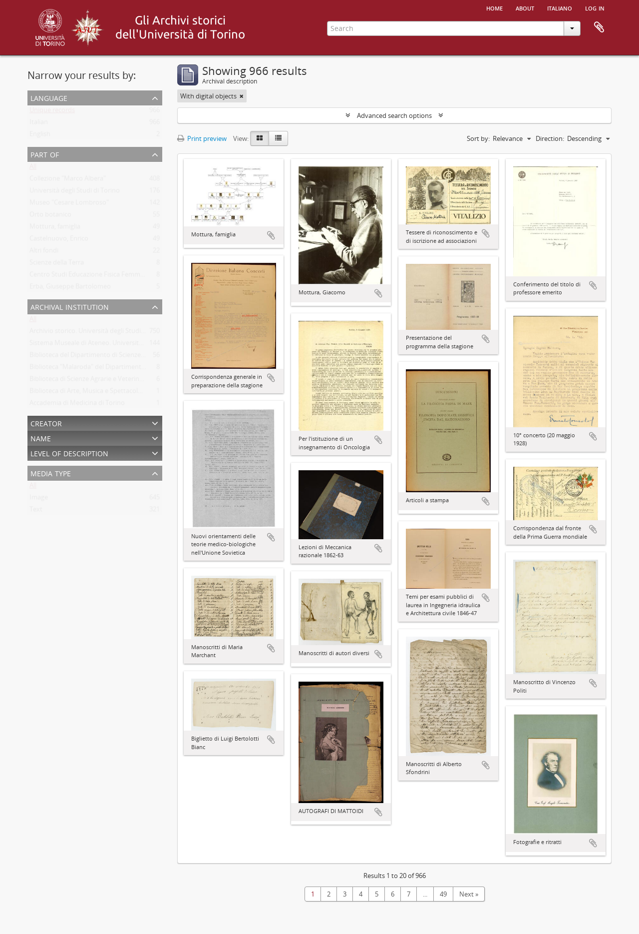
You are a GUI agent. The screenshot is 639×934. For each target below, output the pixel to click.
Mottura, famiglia (54, 228)
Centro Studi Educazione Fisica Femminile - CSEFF (102, 276)
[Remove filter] (242, 96)
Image (38, 499)
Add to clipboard (271, 235)
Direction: (550, 138)
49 (443, 894)
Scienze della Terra (56, 264)
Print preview (202, 138)
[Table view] (278, 138)
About (525, 7)
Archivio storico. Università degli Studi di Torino (99, 332)
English (39, 135)
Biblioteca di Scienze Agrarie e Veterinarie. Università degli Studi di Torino (136, 380)
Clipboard (599, 27)
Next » (468, 894)
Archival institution (69, 306)
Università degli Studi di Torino (74, 192)
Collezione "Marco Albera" (67, 180)
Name (40, 437)
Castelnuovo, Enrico (58, 240)
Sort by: (478, 138)
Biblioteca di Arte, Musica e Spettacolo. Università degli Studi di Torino (132, 392)
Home (494, 7)
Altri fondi (43, 252)
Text (35, 511)
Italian (38, 123)
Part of (44, 153)
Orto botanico (50, 216)
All (32, 168)
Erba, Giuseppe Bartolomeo (70, 288)
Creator (46, 422)
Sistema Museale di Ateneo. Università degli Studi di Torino (116, 344)
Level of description (69, 452)
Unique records (52, 111)
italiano (559, 7)
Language (48, 97)
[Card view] (259, 138)
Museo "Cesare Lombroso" (69, 204)
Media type (50, 472)
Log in (595, 7)
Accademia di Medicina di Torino (77, 404)
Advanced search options (394, 115)
